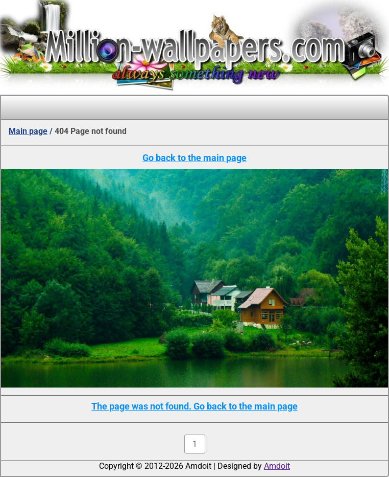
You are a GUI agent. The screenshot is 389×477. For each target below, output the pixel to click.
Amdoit (277, 466)
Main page (28, 131)
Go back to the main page (194, 157)
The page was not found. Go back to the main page (194, 406)
